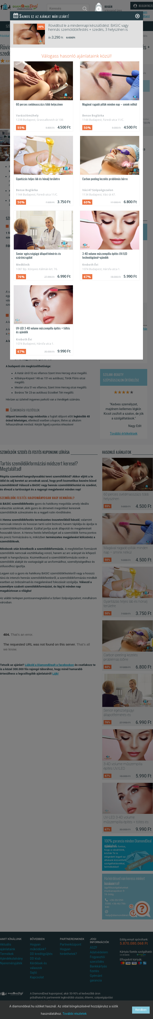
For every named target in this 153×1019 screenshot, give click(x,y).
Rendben (141, 1009)
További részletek (74, 1013)
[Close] (137, 16)
